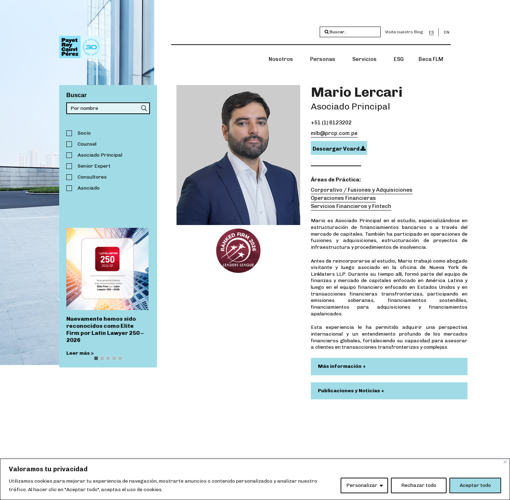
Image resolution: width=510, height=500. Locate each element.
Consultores (92, 177)
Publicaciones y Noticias (349, 391)
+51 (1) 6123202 (331, 122)
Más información (340, 366)
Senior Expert (94, 166)
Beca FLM (431, 59)
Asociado (89, 188)
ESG (399, 59)
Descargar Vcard (339, 149)
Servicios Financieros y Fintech (351, 206)
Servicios (364, 59)
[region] (255, 479)
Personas (322, 59)
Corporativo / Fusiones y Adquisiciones (362, 190)
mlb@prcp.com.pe (334, 133)
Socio (84, 133)
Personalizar (361, 485)
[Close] (505, 462)
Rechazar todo (418, 485)
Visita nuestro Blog (404, 31)
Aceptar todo (475, 485)
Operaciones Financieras (343, 198)
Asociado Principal (100, 155)
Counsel (87, 144)
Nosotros (281, 59)
